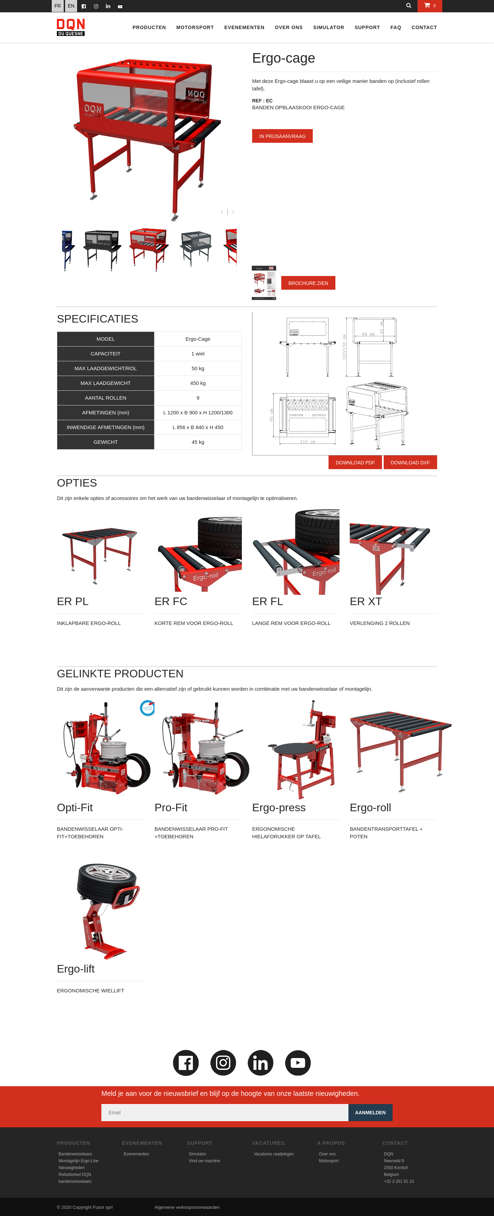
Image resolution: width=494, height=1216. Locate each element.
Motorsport (195, 27)
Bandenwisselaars (75, 1154)
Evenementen (142, 1143)
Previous (222, 212)
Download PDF (355, 462)
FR (57, 6)
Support (200, 1143)
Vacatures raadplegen (274, 1154)
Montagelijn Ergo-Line (79, 1160)
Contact (395, 1143)
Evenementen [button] (244, 27)
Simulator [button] (328, 27)
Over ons (327, 1154)
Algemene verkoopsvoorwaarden (187, 1207)
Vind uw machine (204, 1160)
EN (71, 6)
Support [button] (367, 27)
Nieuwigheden (72, 1167)
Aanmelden (370, 1112)
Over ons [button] (289, 27)
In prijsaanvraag (282, 136)
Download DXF (410, 462)
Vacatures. (269, 1143)
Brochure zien (308, 283)
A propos (331, 1143)
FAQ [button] (396, 27)
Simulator (197, 1154)
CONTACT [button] (424, 27)
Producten (149, 27)
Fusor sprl (103, 1207)
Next (233, 212)
